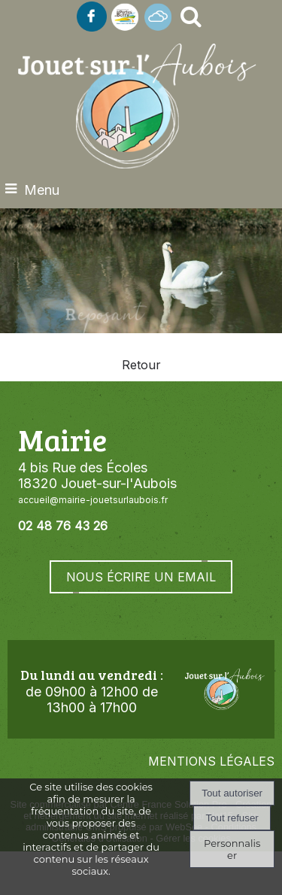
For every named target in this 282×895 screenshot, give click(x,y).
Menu (41, 190)
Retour (141, 364)
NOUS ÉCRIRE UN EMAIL (141, 576)
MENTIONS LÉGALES (211, 761)
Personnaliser (232, 849)
